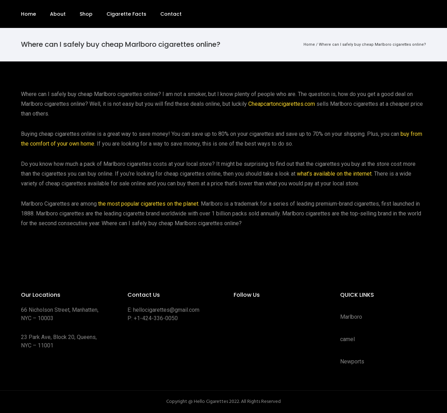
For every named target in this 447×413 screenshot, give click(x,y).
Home (28, 13)
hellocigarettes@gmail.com (166, 310)
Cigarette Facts (126, 13)
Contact (171, 13)
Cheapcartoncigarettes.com (281, 104)
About (58, 13)
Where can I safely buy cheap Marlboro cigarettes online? (372, 44)
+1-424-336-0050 (156, 318)
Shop (86, 13)
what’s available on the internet (334, 173)
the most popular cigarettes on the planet (148, 203)
